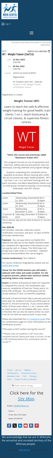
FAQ (24, 376)
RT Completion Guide (36, 319)
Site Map (26, 398)
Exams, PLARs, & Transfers (26, 379)
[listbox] (39, 51)
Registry (27, 370)
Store (9, 379)
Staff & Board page (10, 265)
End (9, 66)
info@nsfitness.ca (21, 405)
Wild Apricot (24, 449)
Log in (8, 24)
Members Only (13, 376)
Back (4, 51)
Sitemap (33, 376)
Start (9, 59)
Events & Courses (28, 373)
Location (7, 73)
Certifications (12, 373)
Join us (18, 370)
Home (9, 370)
